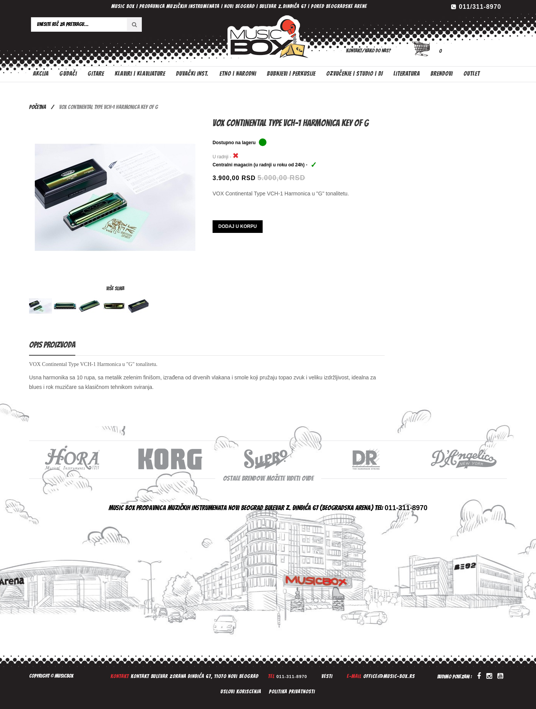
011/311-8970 (480, 6)
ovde (307, 478)
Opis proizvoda (52, 344)
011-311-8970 (291, 676)
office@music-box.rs (389, 676)
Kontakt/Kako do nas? (368, 51)
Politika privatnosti (292, 691)
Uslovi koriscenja (241, 691)
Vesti (327, 676)
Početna (37, 107)
